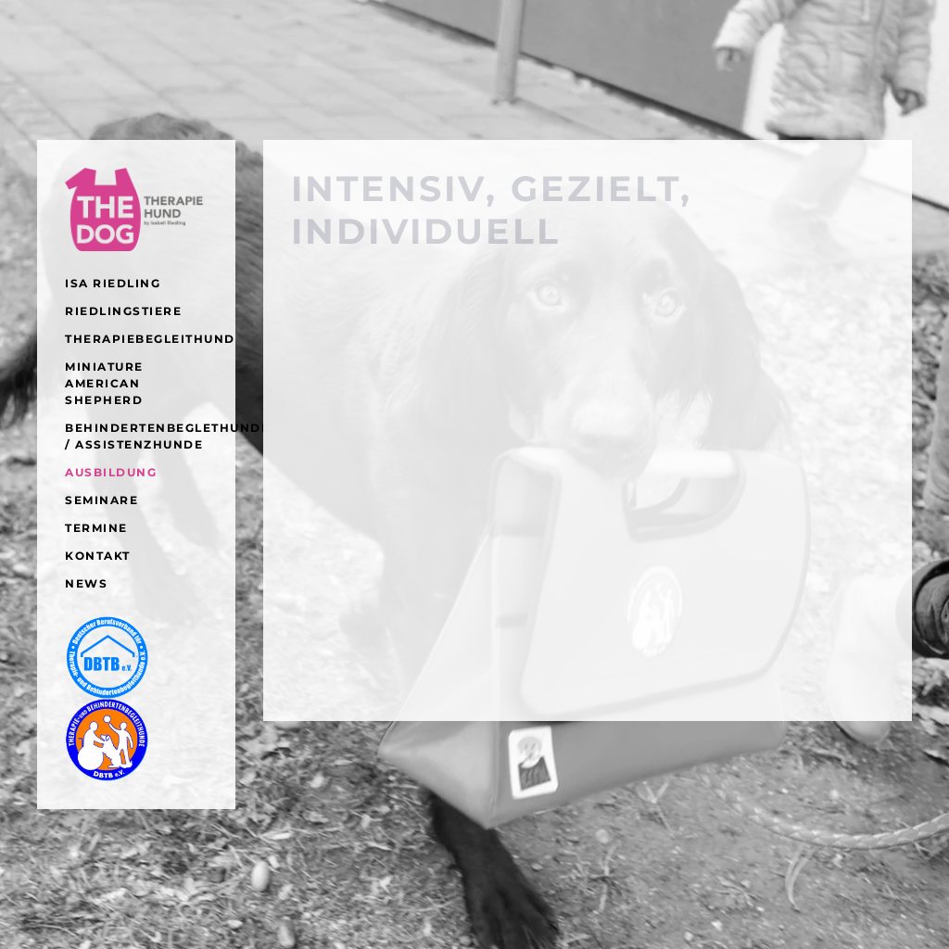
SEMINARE (101, 500)
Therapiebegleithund (136, 339)
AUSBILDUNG (111, 472)
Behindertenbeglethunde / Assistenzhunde (136, 436)
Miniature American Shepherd (104, 383)
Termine (96, 528)
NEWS (86, 583)
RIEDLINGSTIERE (123, 311)
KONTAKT (98, 556)
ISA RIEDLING (112, 283)
